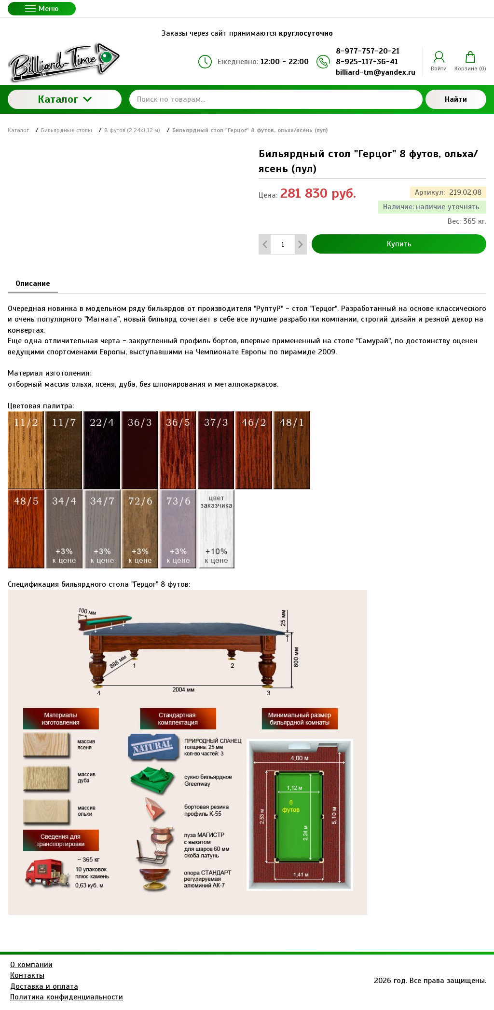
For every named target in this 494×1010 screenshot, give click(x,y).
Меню (41, 8)
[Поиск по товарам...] (276, 99)
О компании (31, 965)
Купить (399, 244)
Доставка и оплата (44, 986)
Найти (456, 99)
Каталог (65, 99)
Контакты (27, 975)
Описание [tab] (32, 283)
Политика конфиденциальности (66, 997)
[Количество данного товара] (283, 245)
